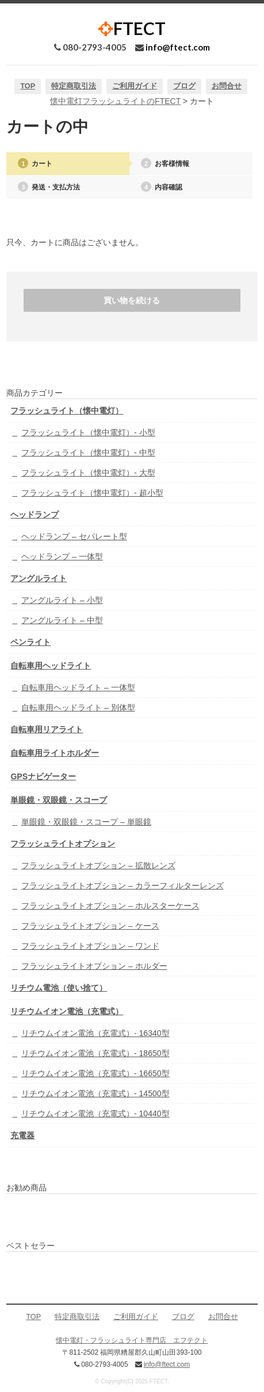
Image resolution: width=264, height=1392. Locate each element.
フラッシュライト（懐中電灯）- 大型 (88, 472)
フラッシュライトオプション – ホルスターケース (110, 905)
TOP (27, 86)
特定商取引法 (73, 86)
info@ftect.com (178, 47)
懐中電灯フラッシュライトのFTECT (115, 101)
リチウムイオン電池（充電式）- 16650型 (95, 1073)
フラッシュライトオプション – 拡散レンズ (98, 865)
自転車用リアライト (46, 729)
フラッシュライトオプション (62, 843)
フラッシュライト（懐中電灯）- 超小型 (92, 492)
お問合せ (227, 86)
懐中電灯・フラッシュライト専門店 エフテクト (132, 1340)
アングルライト (38, 578)
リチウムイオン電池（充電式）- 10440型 (95, 1113)
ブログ (184, 86)
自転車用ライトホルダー (54, 752)
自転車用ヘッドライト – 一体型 (78, 687)
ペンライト (30, 642)
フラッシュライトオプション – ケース (90, 925)
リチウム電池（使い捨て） (58, 987)
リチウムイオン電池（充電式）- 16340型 (95, 1033)
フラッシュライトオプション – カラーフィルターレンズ (122, 885)
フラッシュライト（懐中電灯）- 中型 (88, 452)
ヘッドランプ (34, 514)
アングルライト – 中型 (62, 620)
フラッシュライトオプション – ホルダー (94, 965)
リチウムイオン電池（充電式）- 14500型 (95, 1093)
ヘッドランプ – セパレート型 (74, 536)
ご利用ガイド (134, 86)
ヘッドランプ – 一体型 (62, 556)
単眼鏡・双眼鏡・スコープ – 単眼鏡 (86, 821)
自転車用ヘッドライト (50, 665)
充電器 (22, 1135)
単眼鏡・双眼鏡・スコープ (58, 800)
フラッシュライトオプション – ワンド (90, 945)
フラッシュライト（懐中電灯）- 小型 (88, 432)
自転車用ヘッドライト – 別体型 (78, 707)
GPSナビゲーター (43, 776)
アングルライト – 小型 (62, 600)
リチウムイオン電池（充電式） (66, 1011)
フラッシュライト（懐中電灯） (66, 410)
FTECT (132, 28)
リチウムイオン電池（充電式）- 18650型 (95, 1053)
